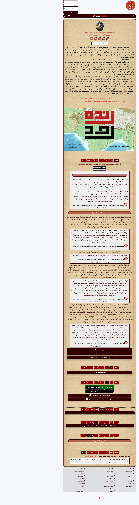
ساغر (83, 474)
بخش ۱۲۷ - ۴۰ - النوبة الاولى (69, 35)
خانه (102, 469)
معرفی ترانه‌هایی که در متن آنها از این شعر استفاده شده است (69, 426)
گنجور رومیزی (81, 471)
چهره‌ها (52, 474)
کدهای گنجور (81, 469)
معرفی (52, 469)
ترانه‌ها (66, 161)
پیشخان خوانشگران (79, 486)
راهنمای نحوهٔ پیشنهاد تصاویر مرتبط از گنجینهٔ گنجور (69, 399)
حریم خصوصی (50, 491)
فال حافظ (101, 476)
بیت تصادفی (100, 471)
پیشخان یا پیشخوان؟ (79, 489)
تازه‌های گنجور (100, 486)
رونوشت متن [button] (69, 350)
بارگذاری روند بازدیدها (69, 441)
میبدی (83, 32)
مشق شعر (71, 161)
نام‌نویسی (74, 460)
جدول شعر (100, 474)
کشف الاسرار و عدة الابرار (72, 32)
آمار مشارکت (51, 481)
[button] (104, 16)
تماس (53, 489)
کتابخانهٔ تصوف (66, 167)
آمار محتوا (52, 479)
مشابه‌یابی (100, 484)
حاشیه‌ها (53, 161)
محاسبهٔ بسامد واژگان (69, 372)
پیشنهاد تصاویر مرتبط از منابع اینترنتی (69, 395)
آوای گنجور (81, 484)
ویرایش (64, 208)
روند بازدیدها (60, 161)
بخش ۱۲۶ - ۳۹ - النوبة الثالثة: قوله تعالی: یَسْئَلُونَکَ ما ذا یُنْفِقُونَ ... (75, 101)
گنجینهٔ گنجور (81, 479)
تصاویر (76, 161)
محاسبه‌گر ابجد (80, 481)
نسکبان (82, 491)
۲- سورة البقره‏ (59, 32)
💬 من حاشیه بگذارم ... (61, 456)
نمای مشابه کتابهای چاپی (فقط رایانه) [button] (69, 357)
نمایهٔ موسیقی (99, 479)
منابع (53, 486)
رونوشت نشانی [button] (69, 354)
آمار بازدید (52, 484)
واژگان (81, 161)
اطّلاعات (86, 161)
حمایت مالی (51, 476)
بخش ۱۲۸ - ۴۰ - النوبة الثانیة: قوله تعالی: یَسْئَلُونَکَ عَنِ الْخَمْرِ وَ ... (64, 98)
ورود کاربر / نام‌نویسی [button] (69, 16)
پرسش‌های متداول (49, 471)
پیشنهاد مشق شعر (69, 413)
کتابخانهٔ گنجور (80, 476)
